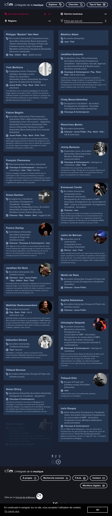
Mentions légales (94, 485)
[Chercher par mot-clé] (75, 4)
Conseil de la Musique (25, 497)
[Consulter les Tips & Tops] (97, 4)
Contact (98, 478)
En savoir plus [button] (12, 511)
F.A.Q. (80, 478)
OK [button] (97, 510)
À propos (29, 478)
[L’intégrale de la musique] (24, 4)
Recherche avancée (55, 478)
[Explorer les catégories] (55, 4)
